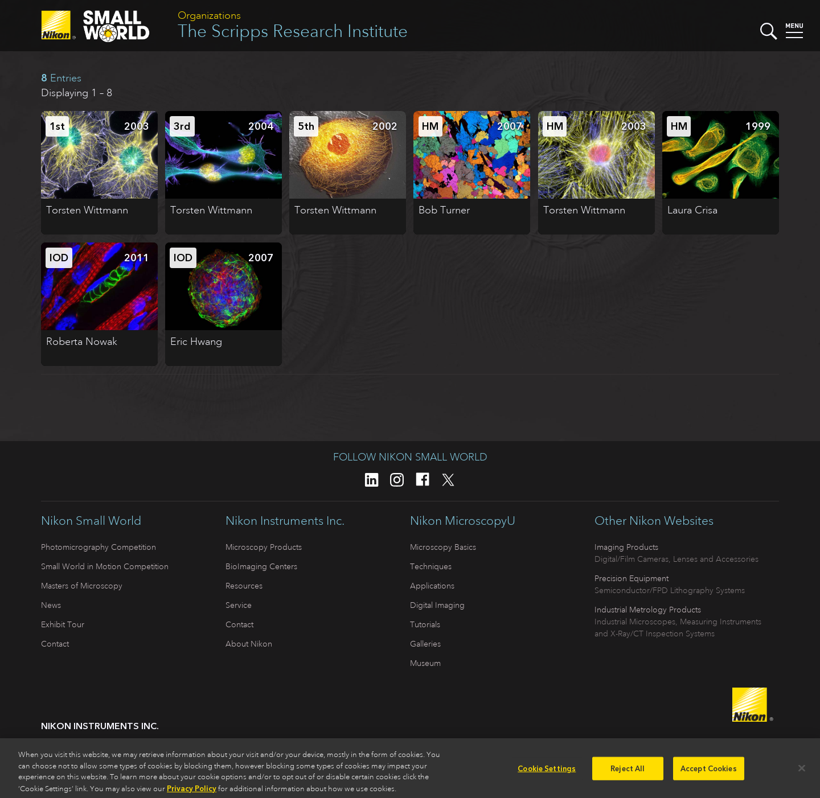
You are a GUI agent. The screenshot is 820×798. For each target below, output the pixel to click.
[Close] (801, 772)
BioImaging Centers (261, 566)
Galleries (425, 644)
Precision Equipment (631, 578)
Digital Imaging (437, 605)
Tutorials (425, 624)
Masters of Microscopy (81, 586)
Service (239, 605)
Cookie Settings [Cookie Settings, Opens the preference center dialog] (547, 772)
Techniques (431, 566)
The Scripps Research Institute (293, 31)
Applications (432, 586)
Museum (425, 663)
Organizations (209, 15)
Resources (244, 586)
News (51, 605)
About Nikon (249, 644)
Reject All (627, 772)
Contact (55, 644)
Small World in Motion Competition (105, 566)
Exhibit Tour (62, 624)
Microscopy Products (264, 547)
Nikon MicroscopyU (462, 520)
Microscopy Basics (443, 547)
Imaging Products (626, 547)
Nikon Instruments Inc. (285, 520)
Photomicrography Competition (98, 547)
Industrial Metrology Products (647, 609)
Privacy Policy (191, 792)
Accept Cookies (708, 772)
